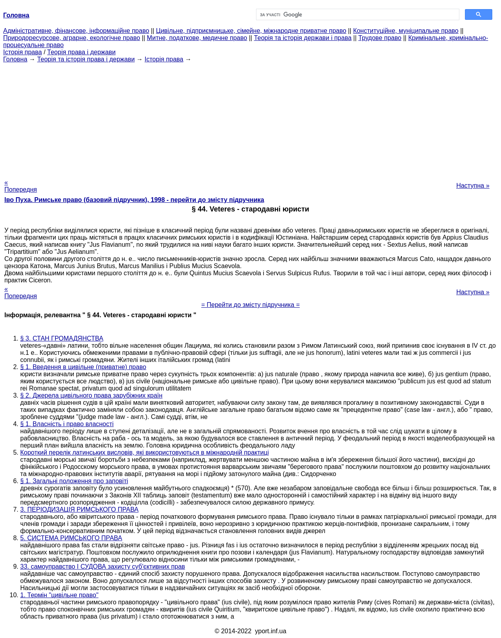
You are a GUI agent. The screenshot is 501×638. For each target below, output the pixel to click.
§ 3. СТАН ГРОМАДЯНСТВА (61, 338)
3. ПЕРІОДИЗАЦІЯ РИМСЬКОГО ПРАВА (79, 509)
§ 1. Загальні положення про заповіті (74, 481)
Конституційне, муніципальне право (406, 30)
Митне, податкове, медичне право (197, 37)
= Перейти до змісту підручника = (250, 304)
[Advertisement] (250, 118)
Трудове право (380, 37)
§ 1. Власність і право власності (67, 424)
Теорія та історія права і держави (86, 59)
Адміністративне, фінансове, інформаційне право (76, 30)
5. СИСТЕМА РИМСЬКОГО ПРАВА (71, 538)
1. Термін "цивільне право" (59, 595)
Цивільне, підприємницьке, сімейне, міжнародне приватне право (251, 30)
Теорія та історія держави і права (303, 37)
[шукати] (357, 14)
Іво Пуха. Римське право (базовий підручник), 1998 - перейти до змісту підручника (134, 199)
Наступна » (473, 185)
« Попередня (20, 186)
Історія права (22, 52)
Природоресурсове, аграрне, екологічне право (71, 37)
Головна (15, 59)
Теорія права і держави (81, 52)
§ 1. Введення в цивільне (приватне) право (83, 367)
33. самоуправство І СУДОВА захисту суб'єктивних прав (102, 566)
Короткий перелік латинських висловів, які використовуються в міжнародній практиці (144, 452)
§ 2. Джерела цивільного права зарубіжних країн (91, 395)
